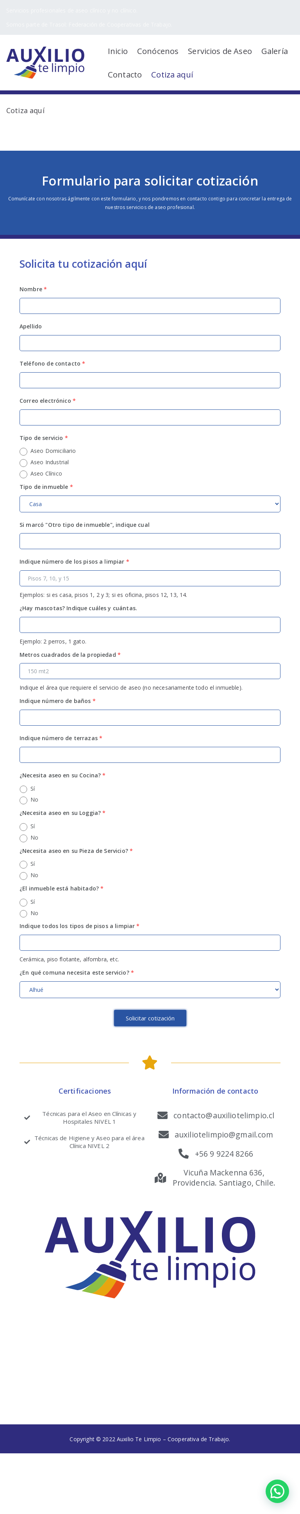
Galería (274, 50)
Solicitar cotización (150, 1018)
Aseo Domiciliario (53, 450)
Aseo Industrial (49, 462)
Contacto (125, 74)
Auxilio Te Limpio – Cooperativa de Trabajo (173, 1439)
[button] (277, 1491)
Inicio (118, 50)
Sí (32, 788)
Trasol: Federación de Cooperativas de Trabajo (110, 24)
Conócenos (158, 50)
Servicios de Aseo (220, 50)
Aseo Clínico (46, 473)
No (34, 799)
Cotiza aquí (172, 74)
